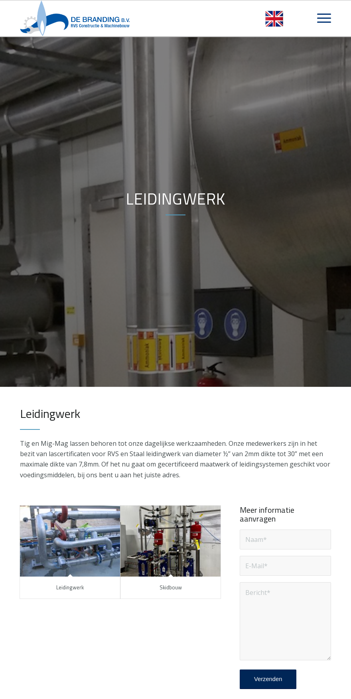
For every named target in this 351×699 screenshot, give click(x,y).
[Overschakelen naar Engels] (274, 19)
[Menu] (320, 18)
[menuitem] (301, 18)
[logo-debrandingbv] (75, 18)
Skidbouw (171, 587)
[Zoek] (301, 18)
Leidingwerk (70, 587)
